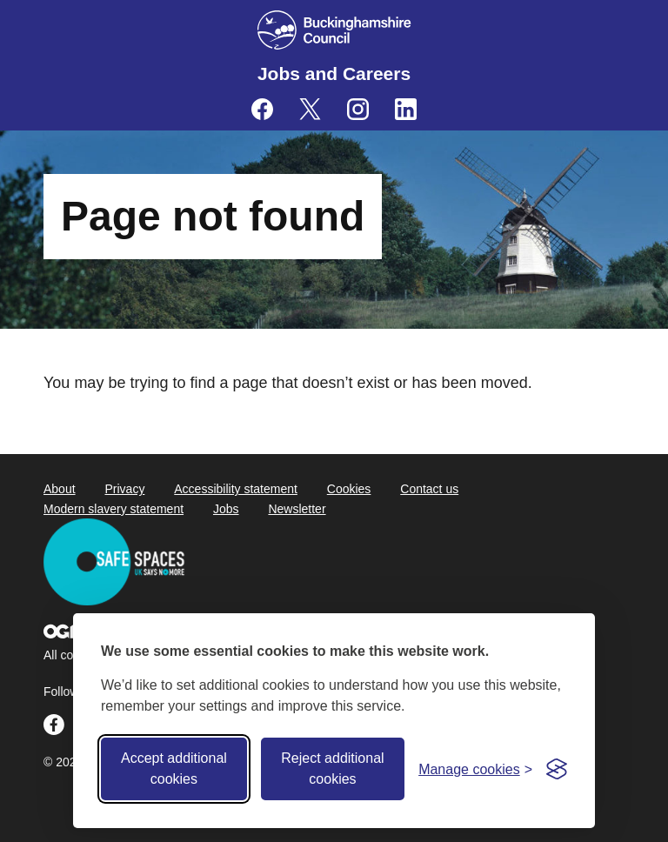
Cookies (349, 489)
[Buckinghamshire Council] (334, 30)
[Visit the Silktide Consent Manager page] (556, 768)
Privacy (124, 489)
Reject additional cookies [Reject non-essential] (332, 768)
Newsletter (296, 509)
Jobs (226, 509)
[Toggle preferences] (475, 769)
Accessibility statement (235, 489)
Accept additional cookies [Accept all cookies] (174, 768)
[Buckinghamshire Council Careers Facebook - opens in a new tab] (262, 109)
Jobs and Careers (334, 73)
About (59, 489)
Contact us (429, 489)
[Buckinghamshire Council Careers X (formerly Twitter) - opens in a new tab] (310, 109)
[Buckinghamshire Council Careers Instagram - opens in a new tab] (358, 109)
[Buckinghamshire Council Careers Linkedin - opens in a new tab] (406, 109)
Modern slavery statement (113, 509)
